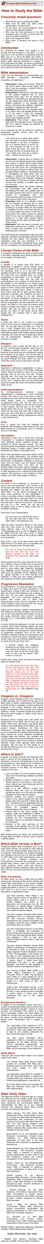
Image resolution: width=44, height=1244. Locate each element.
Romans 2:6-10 (21, 573)
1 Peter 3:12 (30, 409)
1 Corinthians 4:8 (23, 429)
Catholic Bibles (25, 906)
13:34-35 (38, 616)
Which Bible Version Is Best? (22, 1229)
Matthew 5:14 (16, 357)
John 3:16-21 (34, 566)
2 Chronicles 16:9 (9, 403)
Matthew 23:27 (31, 337)
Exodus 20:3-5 (20, 132)
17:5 (26, 465)
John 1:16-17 (27, 616)
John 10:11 (35, 348)
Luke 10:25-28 (12, 616)
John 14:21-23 (7, 573)
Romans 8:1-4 (7, 618)
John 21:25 (6, 385)
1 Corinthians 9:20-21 (23, 618)
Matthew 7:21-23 (13, 570)
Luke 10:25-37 (36, 570)
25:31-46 (25, 570)
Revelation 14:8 (9, 465)
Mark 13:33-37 (11, 533)
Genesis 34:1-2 (35, 637)
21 (41, 465)
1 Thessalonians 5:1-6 (10, 531)
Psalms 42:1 (20, 328)
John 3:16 (5, 541)
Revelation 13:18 (35, 469)
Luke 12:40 (28, 533)
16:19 (20, 465)
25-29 (3, 639)
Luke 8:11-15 (36, 298)
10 (37, 465)
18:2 (32, 465)
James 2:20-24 (11, 575)
